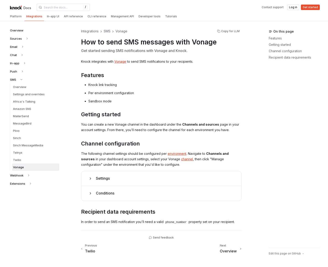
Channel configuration (285, 51)
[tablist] (164, 17)
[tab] (15, 16)
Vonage (120, 61)
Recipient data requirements (290, 57)
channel (187, 159)
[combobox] (63, 7)
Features (275, 38)
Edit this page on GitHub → (286, 253)
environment (177, 154)
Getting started (280, 45)
